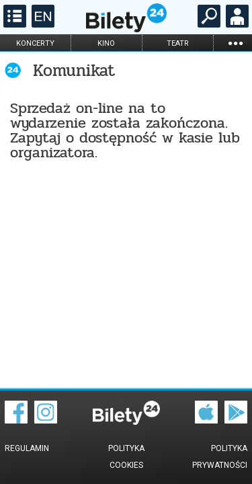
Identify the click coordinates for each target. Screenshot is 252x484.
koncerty (35, 43)
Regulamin (27, 448)
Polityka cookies (126, 457)
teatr (178, 43)
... (235, 42)
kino (106, 43)
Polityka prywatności (219, 457)
